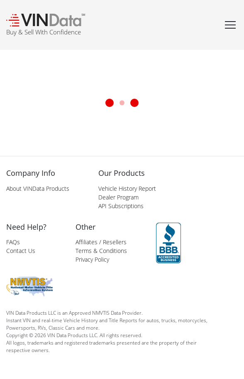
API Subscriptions (121, 206)
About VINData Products (37, 188)
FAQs (13, 242)
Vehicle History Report (127, 188)
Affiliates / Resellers (101, 242)
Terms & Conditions (101, 251)
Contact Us (20, 251)
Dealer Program (118, 197)
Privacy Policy (92, 259)
